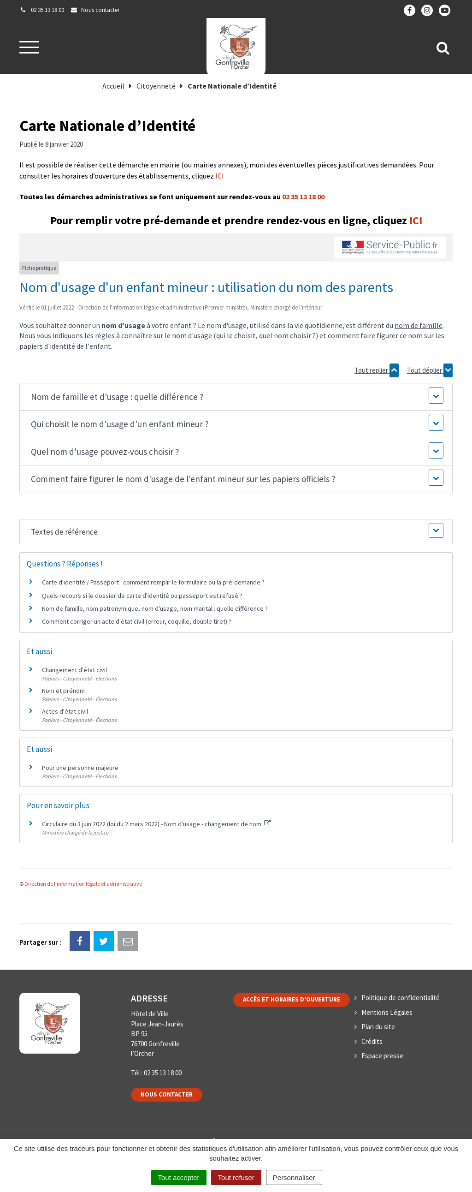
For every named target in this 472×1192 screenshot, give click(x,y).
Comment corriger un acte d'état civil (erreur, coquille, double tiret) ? (136, 621)
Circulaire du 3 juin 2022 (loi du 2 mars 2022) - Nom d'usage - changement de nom (156, 824)
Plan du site (378, 1026)
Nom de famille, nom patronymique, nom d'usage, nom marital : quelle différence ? (155, 608)
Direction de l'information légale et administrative (83, 883)
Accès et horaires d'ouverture (291, 999)
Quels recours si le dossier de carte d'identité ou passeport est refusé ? (142, 595)
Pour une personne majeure (80, 767)
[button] (236, 397)
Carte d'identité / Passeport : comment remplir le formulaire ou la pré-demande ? (153, 582)
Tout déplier (430, 370)
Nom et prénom (63, 690)
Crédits (372, 1041)
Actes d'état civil (65, 711)
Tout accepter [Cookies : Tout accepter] (179, 1177)
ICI (219, 175)
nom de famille (418, 325)
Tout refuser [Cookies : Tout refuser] (236, 1177)
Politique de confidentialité (400, 997)
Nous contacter (167, 1094)
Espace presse (382, 1055)
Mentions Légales (387, 1012)
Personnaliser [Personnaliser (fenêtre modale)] (294, 1177)
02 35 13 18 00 (303, 196)
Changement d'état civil (74, 670)
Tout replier (376, 370)
